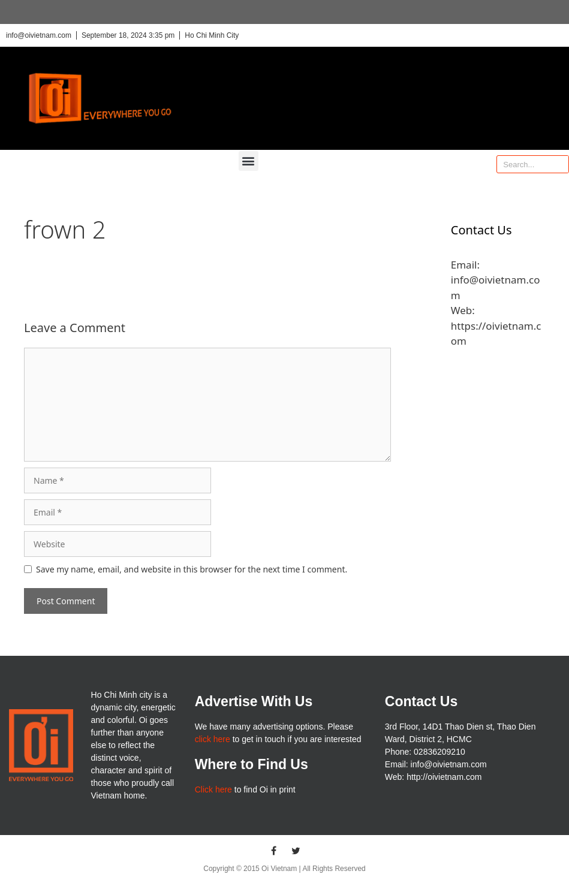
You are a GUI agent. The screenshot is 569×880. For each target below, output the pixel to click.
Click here (213, 789)
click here (212, 739)
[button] (248, 161)
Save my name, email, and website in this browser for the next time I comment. (191, 569)
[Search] (559, 164)
